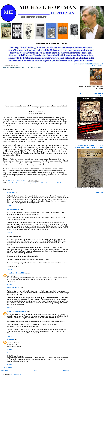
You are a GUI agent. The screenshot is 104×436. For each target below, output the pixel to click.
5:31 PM (9, 307)
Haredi (8, 182)
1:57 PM (9, 269)
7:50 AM (9, 336)
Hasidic (11, 182)
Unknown (10, 339)
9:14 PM (9, 349)
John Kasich (16, 182)
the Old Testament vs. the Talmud (53, 182)
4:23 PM (9, 364)
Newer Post (4, 370)
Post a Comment (7, 367)
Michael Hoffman (13, 209)
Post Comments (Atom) (16, 374)
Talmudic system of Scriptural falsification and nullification (33, 182)
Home (35, 370)
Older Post (66, 370)
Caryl (9, 353)
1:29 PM (9, 232)
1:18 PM (9, 206)
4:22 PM (9, 284)
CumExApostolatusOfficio (16, 273)
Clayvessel (11, 193)
